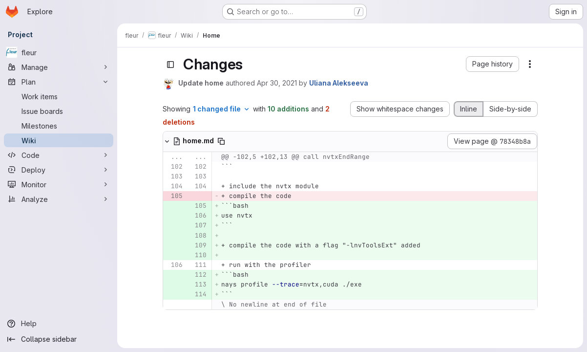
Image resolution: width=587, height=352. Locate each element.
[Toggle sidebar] (170, 64)
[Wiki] (58, 140)
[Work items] (58, 96)
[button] (492, 64)
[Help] (58, 323)
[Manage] (58, 67)
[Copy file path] (221, 141)
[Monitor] (58, 184)
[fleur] (58, 52)
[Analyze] (58, 199)
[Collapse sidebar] (58, 339)
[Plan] (58, 81)
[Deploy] (58, 169)
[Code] (58, 155)
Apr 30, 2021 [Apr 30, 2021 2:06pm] (277, 83)
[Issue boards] (58, 111)
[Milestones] (58, 125)
